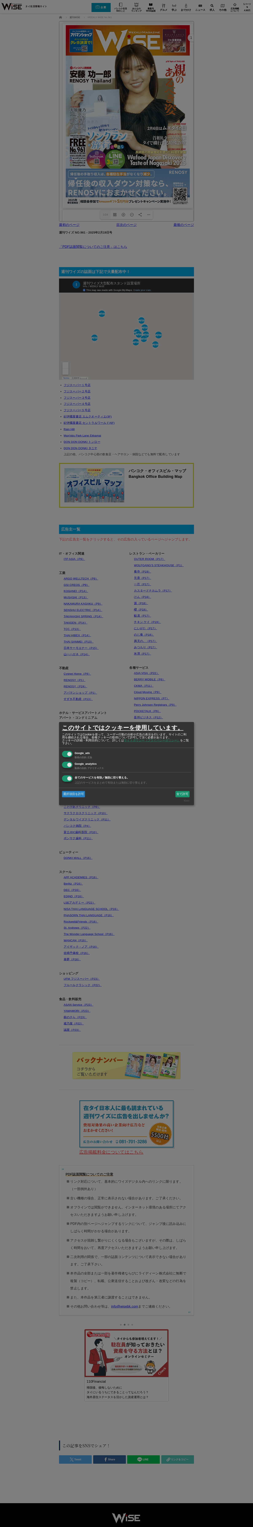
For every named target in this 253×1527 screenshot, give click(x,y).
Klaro (186, 801)
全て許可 (182, 794)
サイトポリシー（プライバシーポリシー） (152, 740)
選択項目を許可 (73, 794)
